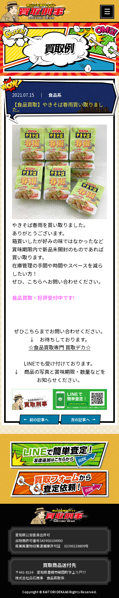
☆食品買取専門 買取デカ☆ (60, 347)
